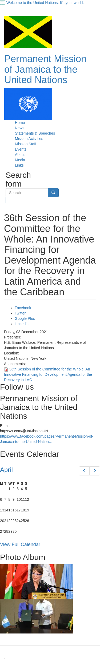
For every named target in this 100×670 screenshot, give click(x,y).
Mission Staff (25, 144)
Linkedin (22, 324)
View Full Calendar (20, 544)
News (19, 128)
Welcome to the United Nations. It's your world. (45, 3)
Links (19, 165)
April (6, 469)
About (20, 154)
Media (20, 160)
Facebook (23, 308)
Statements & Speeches (35, 133)
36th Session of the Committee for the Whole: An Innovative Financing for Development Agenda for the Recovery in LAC (48, 374)
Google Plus (25, 318)
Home (20, 122)
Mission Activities (29, 138)
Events (20, 149)
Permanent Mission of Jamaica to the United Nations (45, 69)
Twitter (20, 313)
